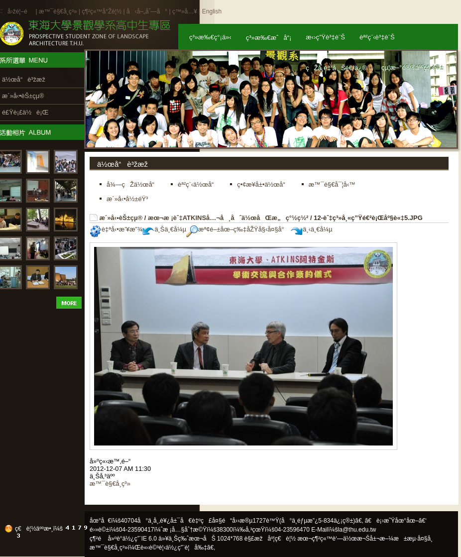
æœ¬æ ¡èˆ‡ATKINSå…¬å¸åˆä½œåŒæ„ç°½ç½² (228, 218)
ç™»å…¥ (184, 11)
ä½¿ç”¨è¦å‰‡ (186, 547)
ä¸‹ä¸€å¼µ (311, 229)
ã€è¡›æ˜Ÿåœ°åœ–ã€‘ (396, 520)
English (212, 11)
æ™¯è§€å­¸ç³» (59, 11)
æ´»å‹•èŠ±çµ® (121, 218)
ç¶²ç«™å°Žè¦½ (101, 11)
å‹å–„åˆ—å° (146, 11)
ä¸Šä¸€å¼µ (164, 229)
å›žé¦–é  (20, 11)
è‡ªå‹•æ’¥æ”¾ (116, 229)
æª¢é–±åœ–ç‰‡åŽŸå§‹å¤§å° (237, 229)
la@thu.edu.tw (357, 529)
